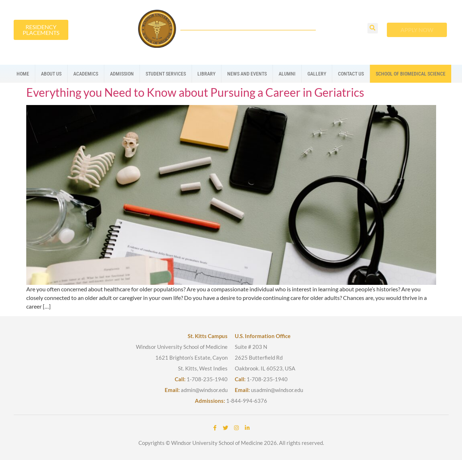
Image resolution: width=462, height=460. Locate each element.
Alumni (287, 74)
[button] (372, 28)
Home (23, 74)
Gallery (316, 74)
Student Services (166, 74)
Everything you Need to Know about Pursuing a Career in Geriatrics (195, 92)
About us (51, 74)
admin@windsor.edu (204, 390)
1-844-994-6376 (246, 400)
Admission (122, 74)
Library (206, 74)
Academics (85, 74)
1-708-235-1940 (207, 379)
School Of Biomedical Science (410, 74)
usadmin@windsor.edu (277, 390)
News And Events (247, 74)
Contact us (351, 74)
